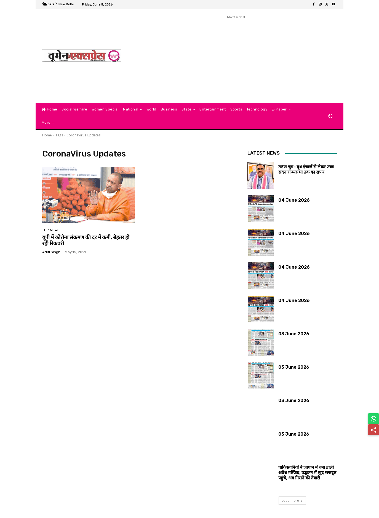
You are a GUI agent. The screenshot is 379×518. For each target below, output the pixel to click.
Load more (292, 500)
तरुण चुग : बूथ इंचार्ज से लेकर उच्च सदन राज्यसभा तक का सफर (306, 169)
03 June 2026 (293, 333)
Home (47, 135)
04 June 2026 (294, 200)
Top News (51, 230)
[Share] (373, 429)
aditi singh (51, 252)
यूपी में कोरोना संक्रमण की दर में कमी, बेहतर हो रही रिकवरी (85, 240)
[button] (330, 116)
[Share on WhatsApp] (373, 418)
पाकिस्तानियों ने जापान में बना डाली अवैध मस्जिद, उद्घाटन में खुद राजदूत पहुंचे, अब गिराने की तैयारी (307, 473)
